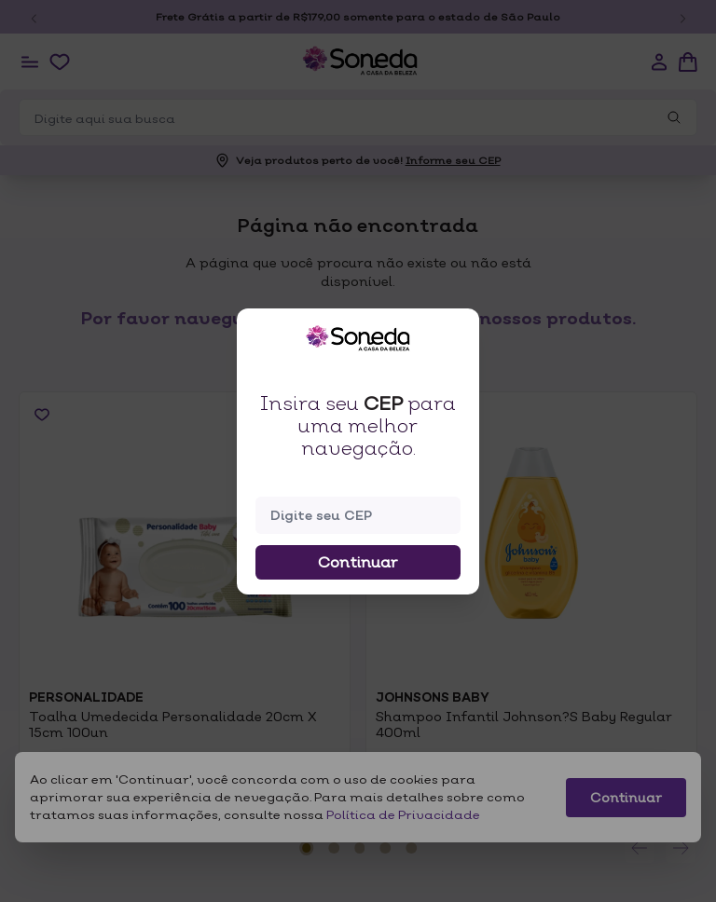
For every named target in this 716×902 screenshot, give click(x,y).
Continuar (358, 562)
